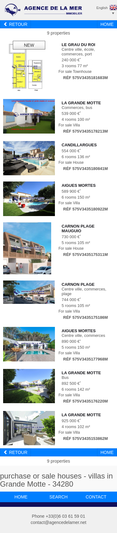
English (102, 8)
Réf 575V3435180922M (85, 209)
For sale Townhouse (75, 71)
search (58, 496)
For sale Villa (69, 125)
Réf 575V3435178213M (85, 131)
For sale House (71, 162)
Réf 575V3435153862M (85, 438)
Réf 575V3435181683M (85, 77)
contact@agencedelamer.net (58, 522)
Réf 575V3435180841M (85, 168)
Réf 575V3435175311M (85, 254)
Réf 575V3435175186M (85, 317)
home (20, 496)
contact (96, 496)
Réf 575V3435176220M (85, 401)
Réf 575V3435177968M (85, 359)
